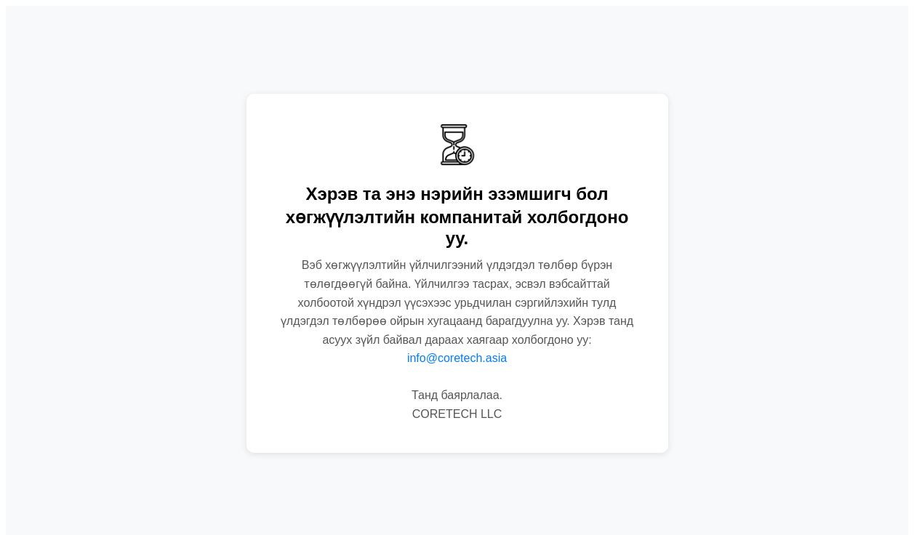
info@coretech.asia (457, 358)
